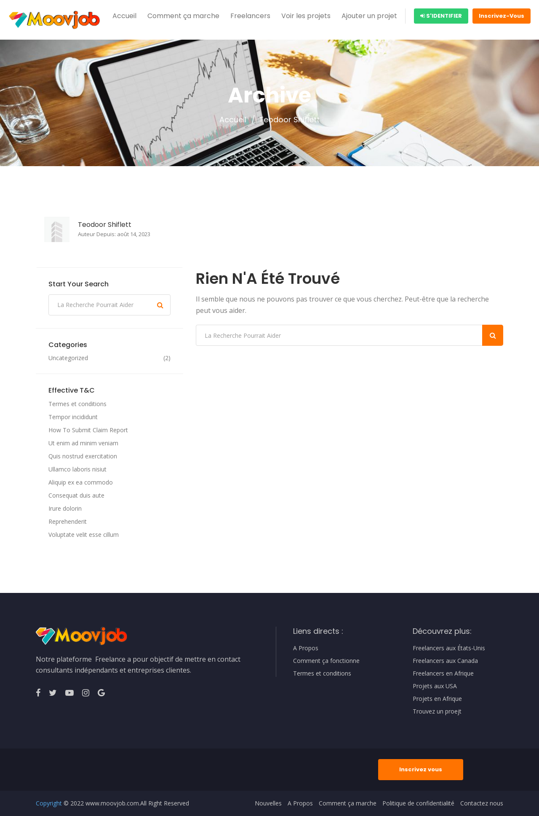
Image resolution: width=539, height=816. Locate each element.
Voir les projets (306, 16)
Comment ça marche (183, 16)
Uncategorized (68, 358)
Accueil (124, 16)
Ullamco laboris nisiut (77, 469)
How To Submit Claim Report (88, 430)
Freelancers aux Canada (445, 660)
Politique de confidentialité (418, 803)
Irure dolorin (65, 508)
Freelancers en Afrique (443, 673)
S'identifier (441, 16)
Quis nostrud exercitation (82, 456)
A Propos (305, 648)
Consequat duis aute (76, 495)
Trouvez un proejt (437, 711)
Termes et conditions (77, 404)
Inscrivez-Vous (501, 16)
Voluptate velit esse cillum (83, 535)
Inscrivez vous (420, 769)
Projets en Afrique (437, 698)
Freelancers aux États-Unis (449, 648)
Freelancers (250, 16)
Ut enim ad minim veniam (83, 443)
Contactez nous (481, 803)
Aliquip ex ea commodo (80, 482)
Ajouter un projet (369, 16)
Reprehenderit (67, 521)
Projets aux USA (435, 686)
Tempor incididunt (73, 417)
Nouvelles (268, 803)
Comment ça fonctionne (326, 660)
